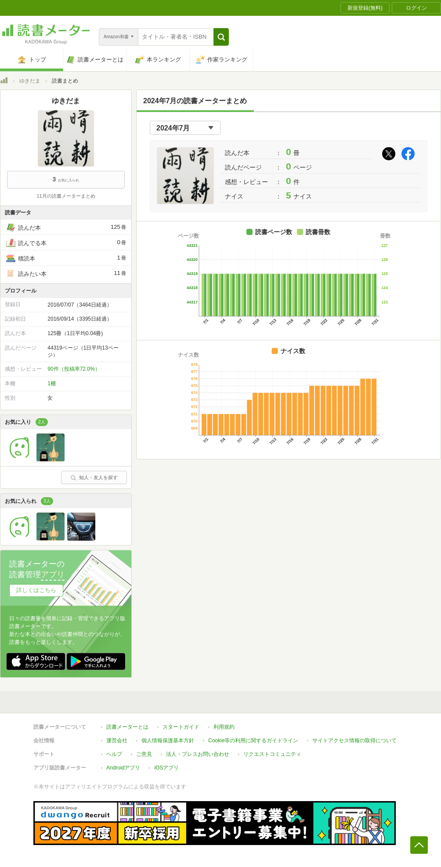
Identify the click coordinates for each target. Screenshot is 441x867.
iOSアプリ (166, 767)
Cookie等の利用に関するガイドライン (253, 740)
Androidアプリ (123, 767)
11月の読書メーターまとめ (65, 196)
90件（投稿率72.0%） (73, 369)
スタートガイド (181, 727)
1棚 (51, 383)
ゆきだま (29, 81)
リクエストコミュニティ (272, 754)
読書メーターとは (127, 727)
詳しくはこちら (36, 590)
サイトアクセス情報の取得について (354, 740)
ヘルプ (114, 754)
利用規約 (224, 727)
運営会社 (116, 740)
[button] (221, 37)
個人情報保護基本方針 (167, 740)
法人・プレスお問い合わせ (197, 754)
